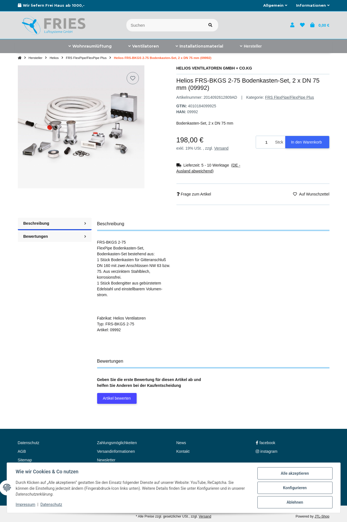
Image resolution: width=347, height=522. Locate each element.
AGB (22, 451)
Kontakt (183, 451)
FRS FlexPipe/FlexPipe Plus (289, 97)
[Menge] (264, 142)
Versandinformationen (116, 451)
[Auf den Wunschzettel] (133, 78)
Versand (221, 148)
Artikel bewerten (117, 398)
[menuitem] (90, 46)
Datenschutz (51, 505)
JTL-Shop (321, 516)
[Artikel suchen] (210, 25)
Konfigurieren (295, 488)
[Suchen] (164, 25)
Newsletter (106, 460)
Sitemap (25, 460)
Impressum (25, 505)
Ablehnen (295, 502)
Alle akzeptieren (295, 473)
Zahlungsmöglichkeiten (117, 443)
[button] (275, 5)
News (181, 443)
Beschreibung (54, 223)
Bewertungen (54, 236)
